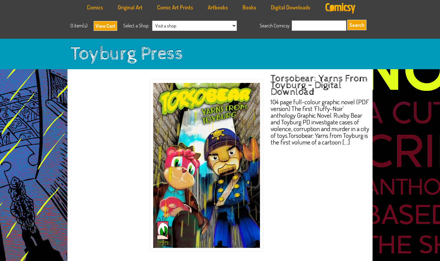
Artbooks (218, 7)
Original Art (130, 7)
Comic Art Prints (175, 7)
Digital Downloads (290, 7)
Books (249, 7)
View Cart (105, 26)
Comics (95, 7)
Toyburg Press (126, 54)
